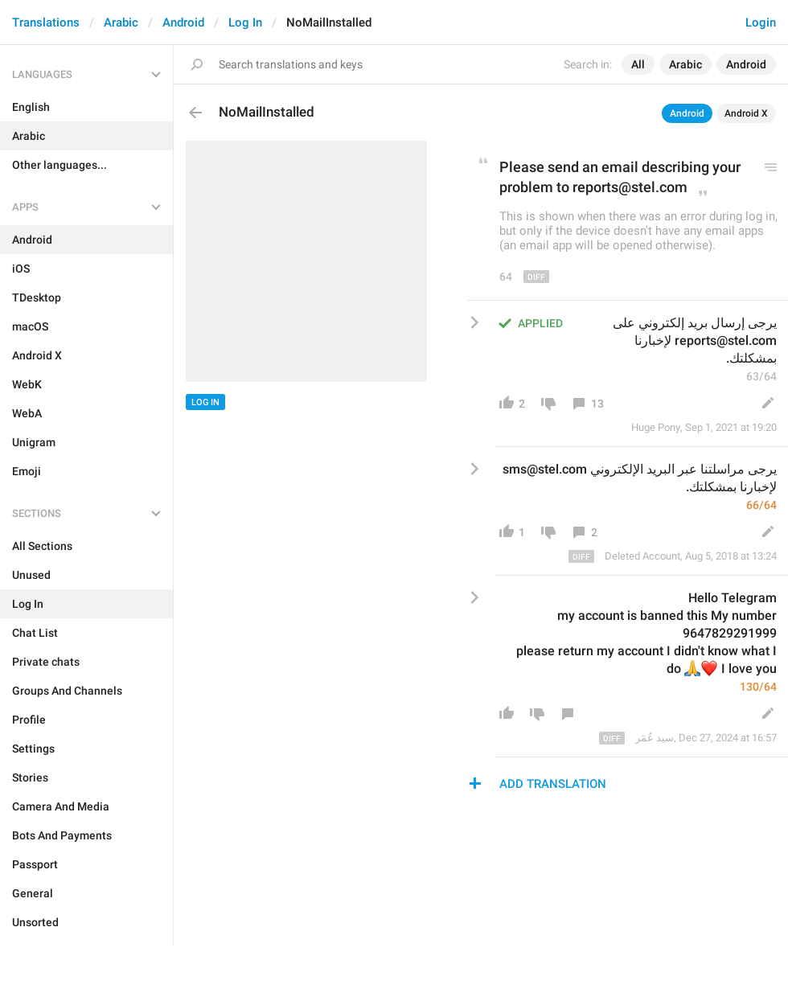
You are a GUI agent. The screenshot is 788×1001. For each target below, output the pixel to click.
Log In (245, 22)
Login (760, 22)
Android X (746, 113)
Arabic (121, 22)
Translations (46, 22)
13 (597, 403)
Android (183, 22)
